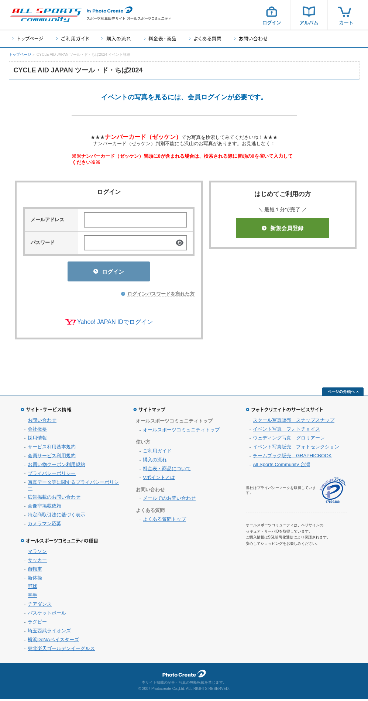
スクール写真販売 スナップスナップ (293, 422)
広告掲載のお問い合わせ (54, 499)
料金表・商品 (160, 38)
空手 (32, 597)
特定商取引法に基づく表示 (56, 517)
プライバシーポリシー (52, 475)
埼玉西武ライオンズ (49, 633)
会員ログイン (207, 97)
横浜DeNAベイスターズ (53, 641)
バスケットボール (47, 615)
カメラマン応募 (44, 526)
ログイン (271, 15)
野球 (32, 588)
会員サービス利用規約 (52, 458)
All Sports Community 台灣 (281, 466)
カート (346, 15)
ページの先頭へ (343, 394)
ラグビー (37, 624)
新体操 (35, 580)
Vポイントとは (159, 479)
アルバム (308, 15)
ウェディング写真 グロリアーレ (289, 440)
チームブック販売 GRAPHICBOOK (292, 458)
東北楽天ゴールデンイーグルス (61, 650)
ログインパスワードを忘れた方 (161, 296)
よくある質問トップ (164, 521)
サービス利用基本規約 (52, 449)
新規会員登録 (282, 228)
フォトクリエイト (184, 676)
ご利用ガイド (72, 38)
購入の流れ (116, 38)
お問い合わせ (250, 38)
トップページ (28, 38)
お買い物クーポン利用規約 (56, 466)
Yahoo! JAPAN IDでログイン (115, 324)
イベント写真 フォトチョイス (286, 431)
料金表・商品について (167, 470)
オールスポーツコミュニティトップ (181, 432)
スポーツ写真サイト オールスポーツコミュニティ (46, 15)
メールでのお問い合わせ (169, 500)
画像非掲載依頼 (44, 508)
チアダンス (40, 606)
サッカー (37, 562)
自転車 (35, 571)
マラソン (37, 553)
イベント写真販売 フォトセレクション (296, 449)
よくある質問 (205, 38)
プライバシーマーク (332, 492)
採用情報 (37, 440)
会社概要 (37, 431)
